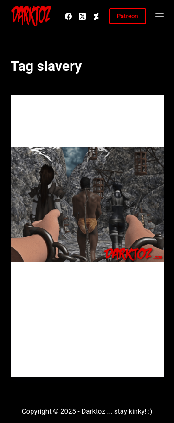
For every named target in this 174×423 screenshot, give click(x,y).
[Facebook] (68, 16)
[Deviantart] (96, 16)
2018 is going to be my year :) (80, 133)
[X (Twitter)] (82, 16)
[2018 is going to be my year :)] (87, 204)
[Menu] (159, 16)
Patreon (127, 16)
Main (32, 113)
